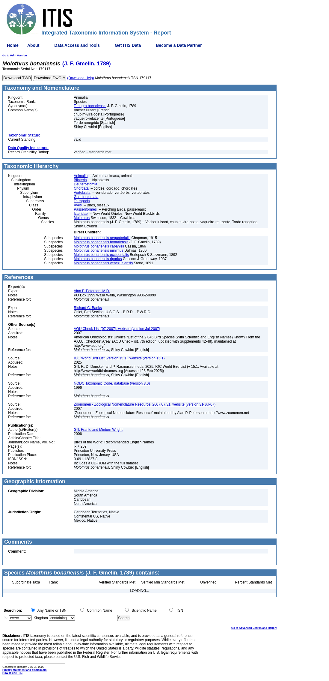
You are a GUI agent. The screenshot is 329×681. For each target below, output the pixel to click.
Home (13, 45)
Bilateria (80, 180)
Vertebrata (82, 192)
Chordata (81, 188)
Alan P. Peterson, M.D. (92, 291)
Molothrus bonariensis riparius (98, 259)
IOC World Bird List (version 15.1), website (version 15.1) (119, 358)
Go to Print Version (14, 55)
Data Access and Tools (77, 45)
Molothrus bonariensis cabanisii (99, 246)
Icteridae (80, 214)
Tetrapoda (82, 201)
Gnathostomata (86, 197)
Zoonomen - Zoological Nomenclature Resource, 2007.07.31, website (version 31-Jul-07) (144, 404)
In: (5, 618)
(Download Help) (80, 78)
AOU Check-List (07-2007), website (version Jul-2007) (117, 329)
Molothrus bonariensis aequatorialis (102, 238)
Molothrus (82, 218)
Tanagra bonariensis (90, 106)
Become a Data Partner (179, 45)
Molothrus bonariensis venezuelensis (103, 263)
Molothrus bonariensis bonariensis (101, 242)
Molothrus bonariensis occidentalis (101, 255)
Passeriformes (85, 209)
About (33, 45)
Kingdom (41, 618)
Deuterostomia (85, 184)
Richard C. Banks (88, 308)
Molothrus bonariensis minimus (98, 250)
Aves (78, 205)
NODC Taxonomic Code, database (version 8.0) (112, 383)
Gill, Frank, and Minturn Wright (98, 430)
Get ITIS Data (128, 45)
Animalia (80, 176)
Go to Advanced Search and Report (254, 627)
